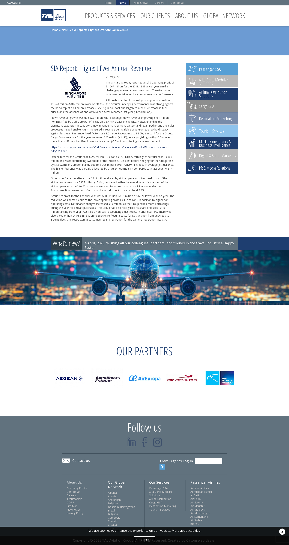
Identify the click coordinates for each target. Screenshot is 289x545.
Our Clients (155, 15)
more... (194, 524)
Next (241, 378)
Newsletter (73, 509)
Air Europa (196, 502)
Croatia (112, 524)
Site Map (72, 506)
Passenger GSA (158, 488)
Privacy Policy (75, 513)
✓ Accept (144, 540)
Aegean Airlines (199, 488)
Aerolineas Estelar (201, 492)
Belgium (113, 503)
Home (108, 2)
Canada (112, 521)
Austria (112, 496)
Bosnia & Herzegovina (121, 507)
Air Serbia (196, 520)
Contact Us (177, 2)
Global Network (224, 15)
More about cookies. (186, 531)
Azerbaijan (114, 500)
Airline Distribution (160, 499)
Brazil (111, 510)
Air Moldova (197, 509)
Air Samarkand (199, 516)
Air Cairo (195, 499)
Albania (112, 492)
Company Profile (77, 488)
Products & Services (110, 15)
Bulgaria (113, 514)
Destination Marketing (162, 506)
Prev (47, 378)
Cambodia (114, 517)
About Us (186, 15)
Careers (159, 2)
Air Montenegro (200, 513)
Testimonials (74, 499)
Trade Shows (140, 2)
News (122, 2)
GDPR (70, 502)
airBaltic (195, 495)
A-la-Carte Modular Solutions (160, 493)
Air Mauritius (198, 506)
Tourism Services (159, 509)
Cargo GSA (155, 502)
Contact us (81, 460)
